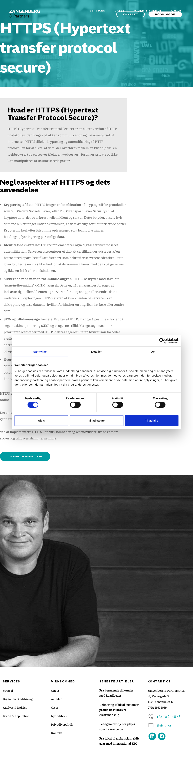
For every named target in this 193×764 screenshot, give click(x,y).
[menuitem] (97, 10)
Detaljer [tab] (96, 351)
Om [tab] (153, 351)
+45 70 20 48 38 (168, 716)
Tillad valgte (96, 420)
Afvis (41, 420)
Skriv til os (164, 725)
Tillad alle (151, 420)
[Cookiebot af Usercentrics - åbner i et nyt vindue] (162, 341)
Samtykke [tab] (40, 351)
